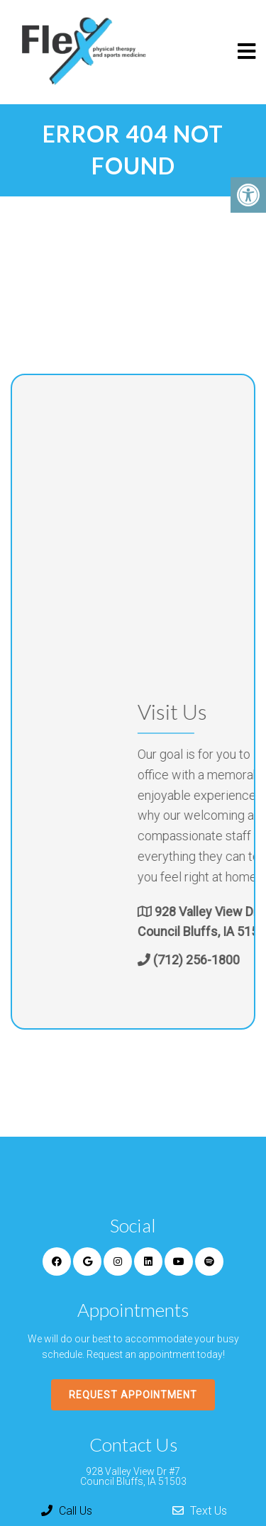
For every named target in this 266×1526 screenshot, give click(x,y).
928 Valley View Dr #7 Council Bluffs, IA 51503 (133, 1476)
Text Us (199, 1510)
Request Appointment (133, 1394)
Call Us (66, 1510)
